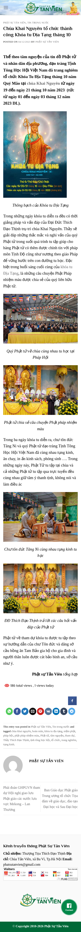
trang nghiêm (69, 740)
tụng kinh (8, 744)
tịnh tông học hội (40, 740)
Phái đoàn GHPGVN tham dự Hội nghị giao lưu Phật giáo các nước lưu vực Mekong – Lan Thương (21, 798)
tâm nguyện (57, 735)
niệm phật (69, 731)
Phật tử (44, 735)
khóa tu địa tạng (53, 731)
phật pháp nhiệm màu (26, 735)
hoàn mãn (37, 731)
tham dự (70, 735)
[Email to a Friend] (32, 711)
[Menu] (5, 7)
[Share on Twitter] (25, 711)
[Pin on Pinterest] (40, 711)
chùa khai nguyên (21, 731)
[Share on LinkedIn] (56, 711)
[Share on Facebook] (17, 711)
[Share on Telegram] (71, 711)
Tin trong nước (38, 22)
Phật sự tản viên (47, 41)
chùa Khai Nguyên (43, 83)
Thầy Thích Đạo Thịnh (16, 740)
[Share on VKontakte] (48, 711)
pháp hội (8, 735)
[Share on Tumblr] (63, 711)
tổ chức (55, 740)
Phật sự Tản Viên (14, 22)
